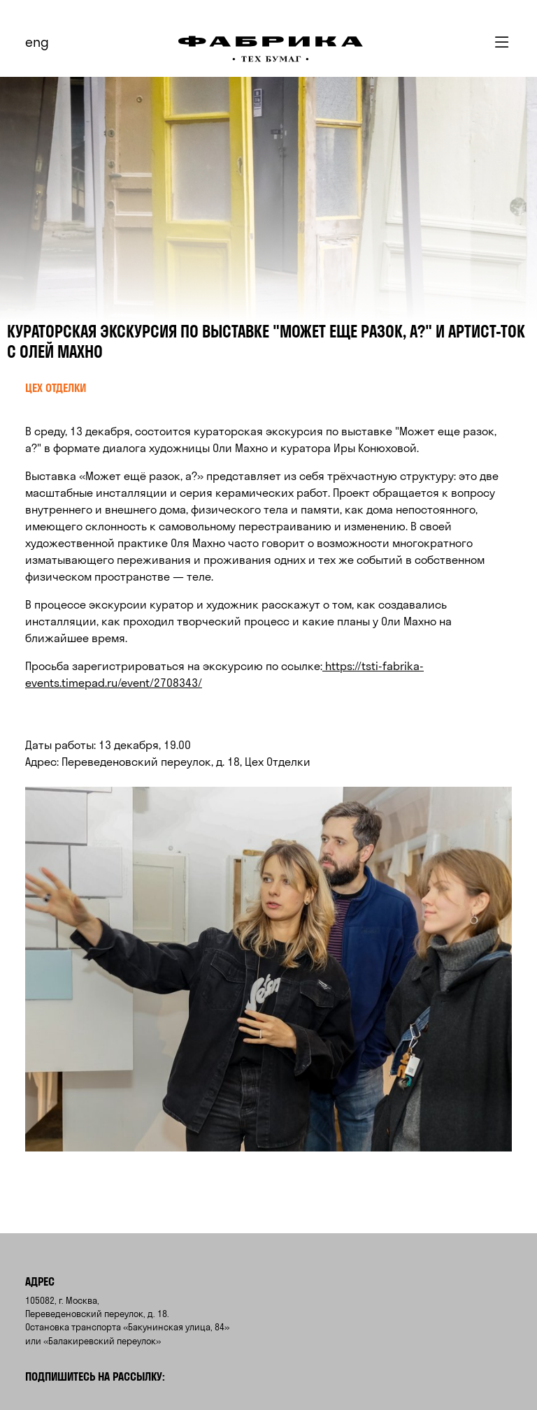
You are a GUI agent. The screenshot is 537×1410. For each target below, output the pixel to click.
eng (37, 42)
